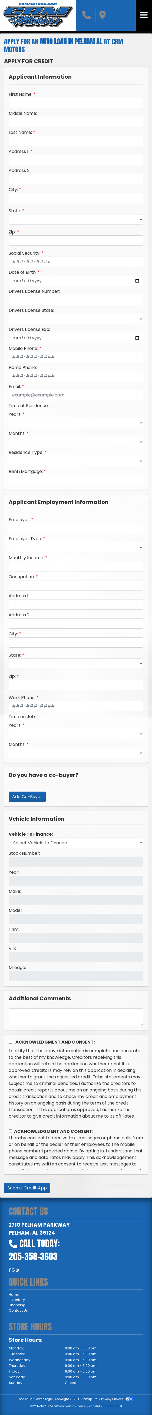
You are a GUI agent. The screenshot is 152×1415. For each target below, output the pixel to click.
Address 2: (19, 170)
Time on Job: (22, 716)
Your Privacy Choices (113, 1399)
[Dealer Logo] (38, 15)
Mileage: (17, 967)
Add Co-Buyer (27, 796)
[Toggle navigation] (144, 15)
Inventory (17, 1299)
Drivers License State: (31, 310)
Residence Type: (26, 452)
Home (14, 1294)
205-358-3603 (111, 1406)
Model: (15, 910)
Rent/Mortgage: (26, 471)
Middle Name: (23, 113)
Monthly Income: (26, 558)
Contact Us (18, 1310)
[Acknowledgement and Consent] (10, 1042)
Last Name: (20, 132)
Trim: (14, 929)
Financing (17, 1305)
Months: (17, 433)
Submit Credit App (27, 1188)
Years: (15, 414)
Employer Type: (25, 539)
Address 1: (19, 151)
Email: (15, 386)
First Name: (20, 94)
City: (13, 189)
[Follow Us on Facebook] (10, 1270)
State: (15, 211)
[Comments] (76, 1016)
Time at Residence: (29, 405)
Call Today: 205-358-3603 (34, 1250)
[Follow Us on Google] (14, 1270)
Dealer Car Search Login (36, 1399)
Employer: (19, 519)
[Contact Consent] (10, 1131)
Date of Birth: (23, 272)
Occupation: (22, 577)
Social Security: (24, 253)
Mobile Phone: (23, 348)
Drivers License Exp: (29, 329)
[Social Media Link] (17, 1270)
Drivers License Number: (34, 291)
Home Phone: (23, 367)
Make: (15, 891)
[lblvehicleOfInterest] (76, 843)
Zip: (12, 232)
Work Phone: (22, 697)
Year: (14, 872)
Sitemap (86, 1399)
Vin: (12, 948)
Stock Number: (24, 853)
